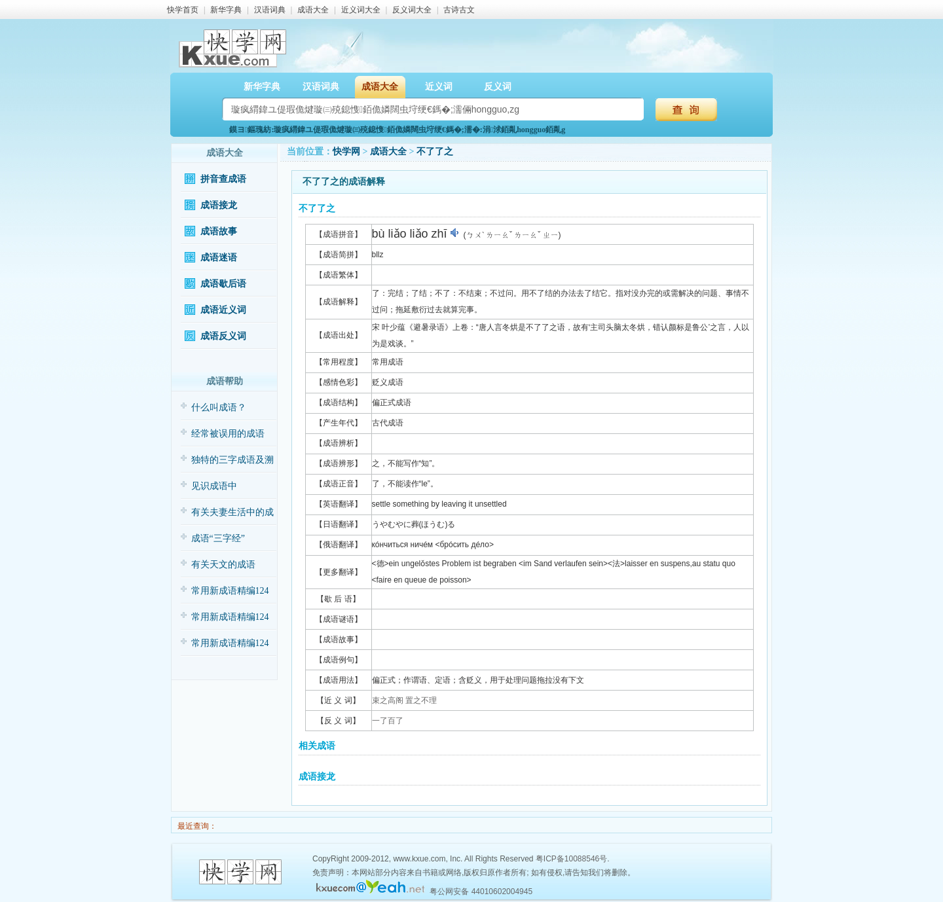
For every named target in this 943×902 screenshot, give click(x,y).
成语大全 (313, 9)
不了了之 (434, 151)
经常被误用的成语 (228, 434)
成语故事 (218, 231)
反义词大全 (412, 9)
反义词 (497, 87)
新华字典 (226, 9)
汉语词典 (270, 9)
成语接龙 (218, 205)
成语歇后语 (223, 284)
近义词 (439, 87)
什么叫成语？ (218, 407)
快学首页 (182, 9)
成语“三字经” (218, 538)
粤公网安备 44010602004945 (481, 891)
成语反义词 (223, 336)
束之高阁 (387, 700)
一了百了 (387, 720)
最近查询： (196, 826)
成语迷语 (218, 257)
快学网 (346, 151)
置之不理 (421, 700)
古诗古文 (459, 9)
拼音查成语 (223, 179)
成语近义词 (223, 310)
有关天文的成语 (223, 564)
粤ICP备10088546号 (571, 858)
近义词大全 (360, 9)
